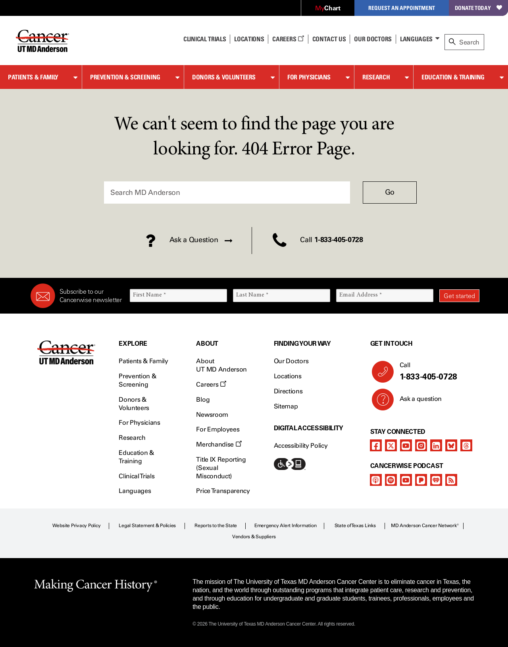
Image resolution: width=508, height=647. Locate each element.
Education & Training (453, 77)
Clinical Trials (204, 39)
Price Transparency (223, 491)
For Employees (217, 429)
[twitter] (390, 445)
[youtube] (406, 445)
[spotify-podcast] (390, 480)
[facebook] (375, 445)
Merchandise (218, 444)
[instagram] (421, 445)
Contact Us (329, 39)
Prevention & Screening (125, 77)
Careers (288, 39)
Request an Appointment (401, 7)
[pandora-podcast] (421, 480)
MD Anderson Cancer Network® (425, 525)
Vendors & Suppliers (254, 536)
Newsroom (212, 414)
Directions (288, 391)
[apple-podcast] (375, 480)
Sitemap (286, 406)
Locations (288, 376)
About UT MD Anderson (221, 365)
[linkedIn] (436, 445)
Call (436, 371)
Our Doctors (372, 39)
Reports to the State (215, 525)
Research (376, 77)
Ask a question (416, 401)
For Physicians (309, 77)
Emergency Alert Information (285, 525)
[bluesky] (451, 445)
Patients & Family (33, 77)
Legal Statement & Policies (147, 525)
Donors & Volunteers (224, 77)
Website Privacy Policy (76, 525)
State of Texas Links (355, 525)
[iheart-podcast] (436, 480)
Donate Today (478, 7)
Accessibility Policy (301, 445)
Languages (416, 39)
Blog (203, 399)
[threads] (466, 445)
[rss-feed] (451, 480)
